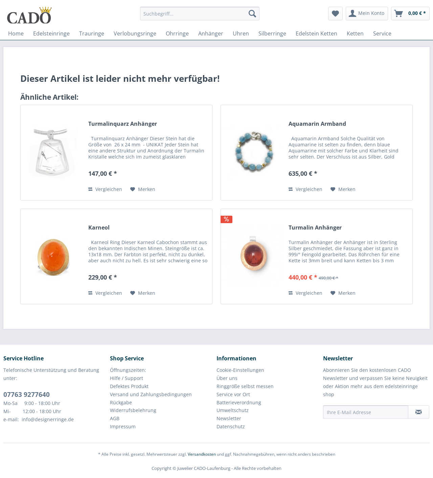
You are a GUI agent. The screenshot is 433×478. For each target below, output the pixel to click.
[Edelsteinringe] (51, 33)
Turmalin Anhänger (315, 227)
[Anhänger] (210, 33)
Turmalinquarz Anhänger (122, 123)
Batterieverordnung (238, 402)
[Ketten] (355, 33)
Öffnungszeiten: (128, 370)
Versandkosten (202, 454)
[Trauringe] (91, 33)
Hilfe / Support (126, 378)
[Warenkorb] (410, 13)
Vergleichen (105, 189)
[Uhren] (241, 33)
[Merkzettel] (335, 13)
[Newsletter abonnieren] (418, 412)
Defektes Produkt (129, 386)
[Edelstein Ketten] (316, 33)
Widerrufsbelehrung (133, 410)
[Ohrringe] (177, 33)
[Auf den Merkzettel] (142, 189)
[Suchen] (252, 13)
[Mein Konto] (367, 13)
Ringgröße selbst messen (245, 386)
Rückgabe (121, 402)
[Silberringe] (272, 33)
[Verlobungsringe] (135, 33)
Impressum (123, 426)
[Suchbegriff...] (199, 13)
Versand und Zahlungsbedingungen (151, 394)
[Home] (15, 33)
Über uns (226, 378)
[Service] (382, 33)
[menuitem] (199, 17)
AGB (114, 418)
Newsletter (228, 418)
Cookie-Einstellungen (240, 370)
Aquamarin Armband (317, 123)
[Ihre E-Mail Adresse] (365, 412)
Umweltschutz (232, 410)
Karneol (99, 227)
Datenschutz (230, 426)
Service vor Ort (233, 394)
